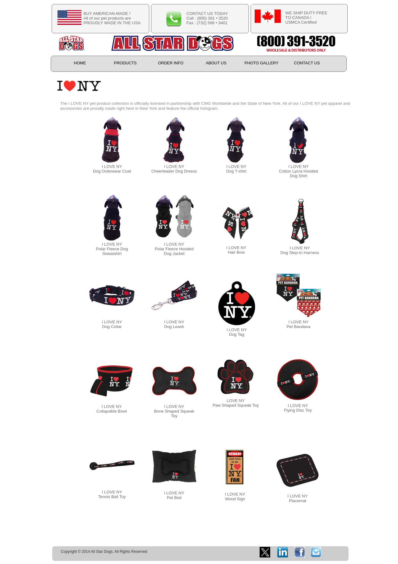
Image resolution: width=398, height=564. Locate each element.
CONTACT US (307, 63)
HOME (80, 63)
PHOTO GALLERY (261, 63)
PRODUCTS (125, 63)
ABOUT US (216, 63)
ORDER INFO (170, 63)
